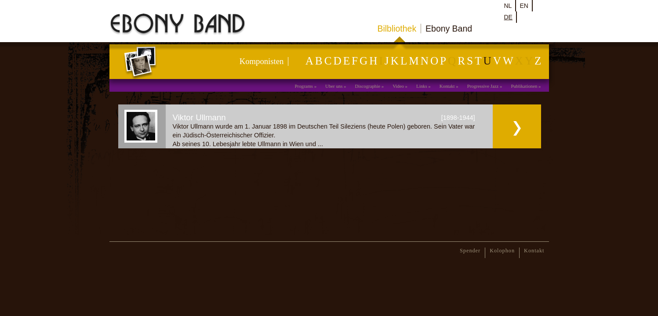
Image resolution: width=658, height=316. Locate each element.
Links (421, 86)
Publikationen (524, 86)
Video (398, 86)
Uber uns (333, 86)
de (508, 17)
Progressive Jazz (483, 86)
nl (508, 5)
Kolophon (502, 251)
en (524, 5)
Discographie (367, 86)
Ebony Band (448, 28)
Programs (304, 86)
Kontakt (447, 86)
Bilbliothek (397, 28)
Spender (470, 251)
